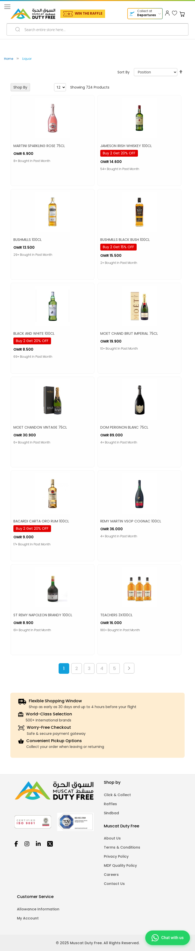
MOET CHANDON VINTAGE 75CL (40, 427)
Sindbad (111, 813)
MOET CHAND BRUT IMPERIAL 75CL (129, 333)
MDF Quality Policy (120, 865)
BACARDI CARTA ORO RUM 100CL (41, 521)
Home (9, 59)
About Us (112, 838)
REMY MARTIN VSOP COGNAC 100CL (130, 521)
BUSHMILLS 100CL (27, 239)
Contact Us (114, 883)
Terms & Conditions (122, 847)
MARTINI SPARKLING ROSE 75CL (39, 145)
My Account (28, 918)
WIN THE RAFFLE (88, 13)
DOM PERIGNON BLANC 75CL (124, 427)
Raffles (110, 803)
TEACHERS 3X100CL (116, 615)
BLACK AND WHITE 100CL (34, 333)
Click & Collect (117, 794)
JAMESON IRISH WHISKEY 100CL (126, 145)
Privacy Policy (116, 856)
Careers (111, 874)
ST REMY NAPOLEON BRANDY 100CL (42, 615)
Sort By (123, 72)
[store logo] (32, 13)
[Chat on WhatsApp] (167, 936)
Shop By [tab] (20, 87)
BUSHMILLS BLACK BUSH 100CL (125, 239)
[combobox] (97, 29)
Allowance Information (38, 909)
